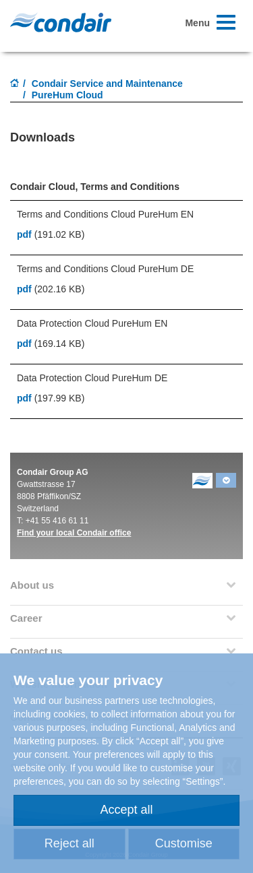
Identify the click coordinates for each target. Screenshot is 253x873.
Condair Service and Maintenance (107, 83)
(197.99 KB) (50, 398)
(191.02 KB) (50, 234)
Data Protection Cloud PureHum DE (92, 378)
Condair (60, 22)
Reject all (69, 843)
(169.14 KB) (50, 343)
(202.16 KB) (50, 289)
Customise (184, 843)
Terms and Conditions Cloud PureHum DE (105, 268)
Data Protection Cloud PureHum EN (92, 323)
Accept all (126, 809)
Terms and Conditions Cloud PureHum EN (105, 214)
